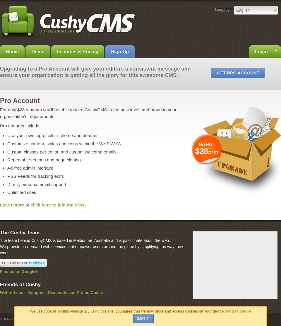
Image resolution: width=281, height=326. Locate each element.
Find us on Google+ (19, 271)
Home (12, 51)
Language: (224, 10)
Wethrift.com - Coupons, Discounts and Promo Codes (51, 293)
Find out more (238, 311)
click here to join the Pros (57, 204)
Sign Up (119, 51)
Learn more (12, 204)
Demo (37, 51)
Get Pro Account (238, 73)
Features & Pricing (77, 51)
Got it (143, 318)
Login (266, 51)
